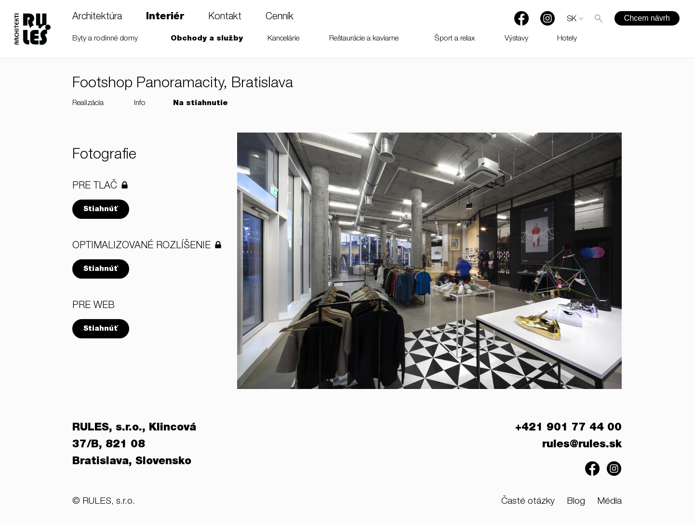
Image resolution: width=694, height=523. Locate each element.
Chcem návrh (647, 18)
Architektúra (97, 17)
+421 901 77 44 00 (568, 428)
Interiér (165, 17)
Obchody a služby (207, 38)
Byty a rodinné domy (105, 38)
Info (140, 103)
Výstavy (516, 38)
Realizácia (88, 103)
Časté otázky (528, 501)
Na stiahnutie (200, 103)
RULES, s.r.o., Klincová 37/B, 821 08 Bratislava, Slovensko (134, 445)
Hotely (567, 38)
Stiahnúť (100, 209)
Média (609, 501)
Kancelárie (283, 38)
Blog (576, 501)
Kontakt (224, 17)
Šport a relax (455, 38)
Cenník (280, 17)
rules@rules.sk (582, 445)
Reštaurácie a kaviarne (364, 38)
